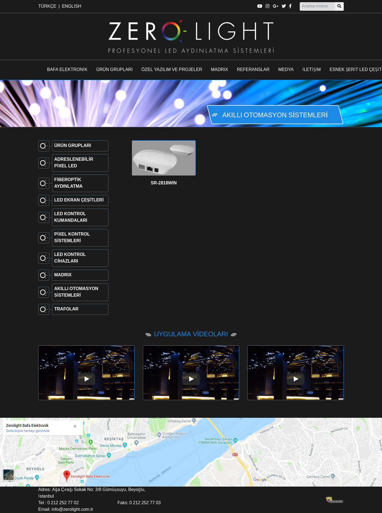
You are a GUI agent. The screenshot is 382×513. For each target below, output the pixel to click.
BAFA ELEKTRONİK (67, 70)
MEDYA (286, 70)
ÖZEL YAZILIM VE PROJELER (171, 70)
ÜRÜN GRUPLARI (114, 70)
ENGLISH (71, 6)
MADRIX (219, 70)
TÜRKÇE (47, 6)
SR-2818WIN (164, 183)
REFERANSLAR (253, 70)
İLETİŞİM (311, 70)
